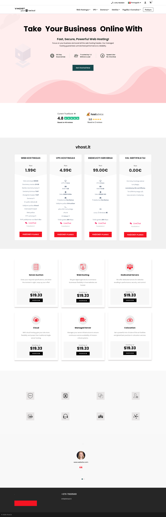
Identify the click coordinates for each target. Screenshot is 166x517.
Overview (36, 300)
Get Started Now (83, 68)
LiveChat (30, 223)
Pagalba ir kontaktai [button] (131, 10)
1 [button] (82, 479)
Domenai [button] (104, 10)
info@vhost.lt (66, 499)
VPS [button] (94, 10)
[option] (83, 463)
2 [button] (83, 479)
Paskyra (148, 10)
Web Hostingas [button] (83, 10)
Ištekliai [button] (115, 10)
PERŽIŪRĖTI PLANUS (31, 234)
